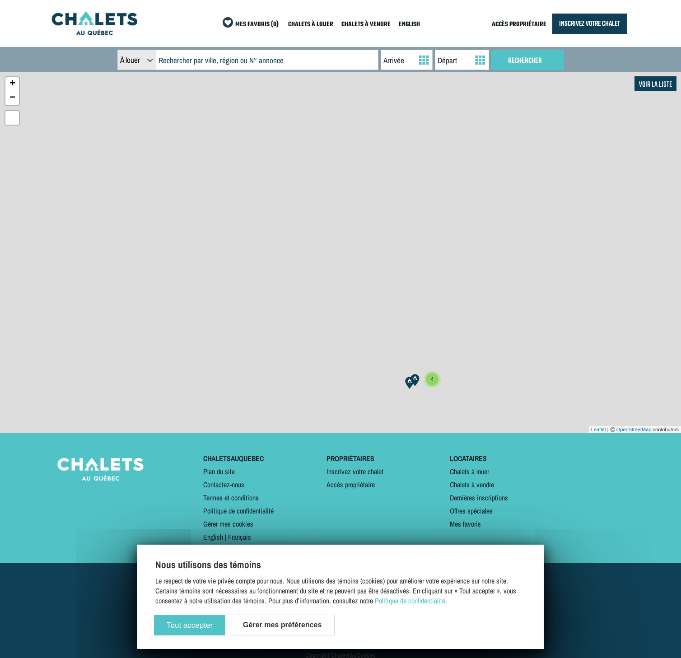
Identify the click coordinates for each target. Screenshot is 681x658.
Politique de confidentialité (238, 511)
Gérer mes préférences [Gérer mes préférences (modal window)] (282, 625)
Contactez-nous (223, 485)
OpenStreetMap (634, 429)
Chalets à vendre (472, 485)
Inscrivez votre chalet (355, 471)
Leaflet (598, 429)
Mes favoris (465, 524)
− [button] (12, 98)
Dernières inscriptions (479, 498)
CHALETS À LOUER (310, 24)
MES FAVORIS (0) (257, 24)
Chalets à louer (469, 471)
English (213, 537)
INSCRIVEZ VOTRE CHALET (589, 23)
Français (239, 537)
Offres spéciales (471, 511)
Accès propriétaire (351, 485)
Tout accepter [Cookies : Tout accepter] (190, 625)
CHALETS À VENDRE (366, 24)
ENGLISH (409, 24)
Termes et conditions (231, 498)
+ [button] (12, 84)
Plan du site (219, 471)
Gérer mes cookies (228, 524)
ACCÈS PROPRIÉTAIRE (519, 24)
